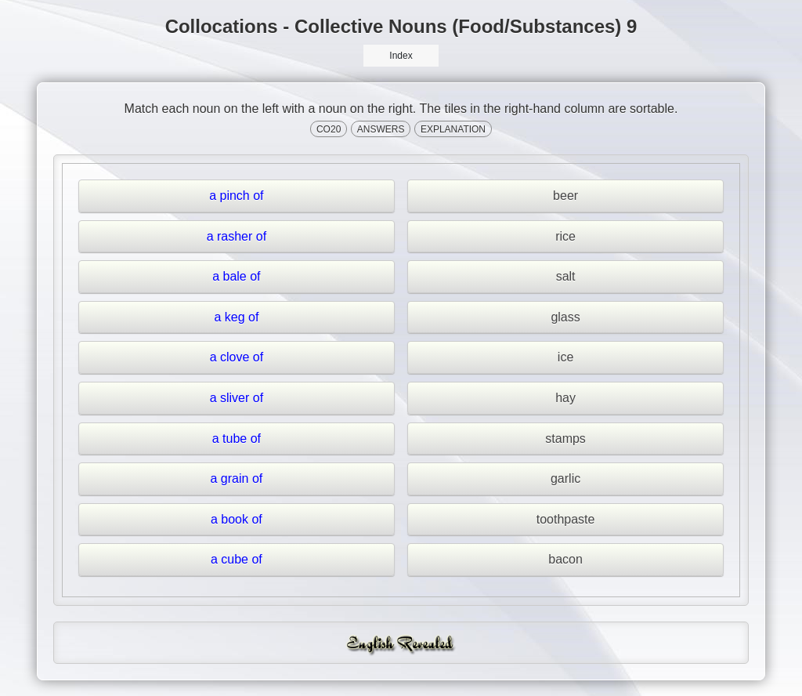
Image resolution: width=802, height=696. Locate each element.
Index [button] (400, 55)
